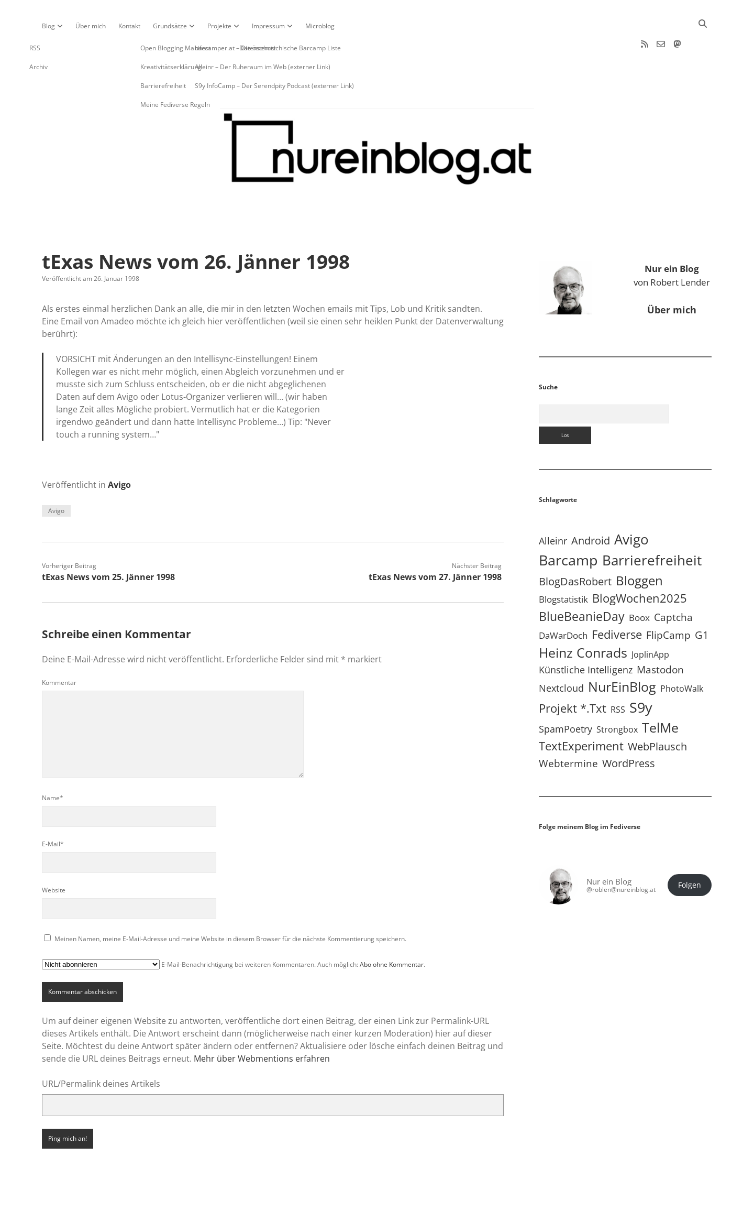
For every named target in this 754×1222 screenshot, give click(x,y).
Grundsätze (170, 25)
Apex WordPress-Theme (344, 1210)
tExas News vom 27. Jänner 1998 (435, 543)
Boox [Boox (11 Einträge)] (639, 584)
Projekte (219, 25)
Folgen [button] (689, 851)
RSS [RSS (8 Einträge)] (618, 676)
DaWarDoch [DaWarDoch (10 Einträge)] (563, 602)
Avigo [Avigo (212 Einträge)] (631, 506)
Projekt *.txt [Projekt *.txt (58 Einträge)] (572, 674)
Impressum (268, 25)
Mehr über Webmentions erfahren (262, 1025)
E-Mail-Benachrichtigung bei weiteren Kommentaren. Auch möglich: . (233, 931)
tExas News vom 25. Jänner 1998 (108, 543)
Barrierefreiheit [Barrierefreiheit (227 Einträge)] (652, 526)
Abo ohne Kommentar (392, 930)
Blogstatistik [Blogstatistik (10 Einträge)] (563, 566)
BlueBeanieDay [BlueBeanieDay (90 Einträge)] (582, 582)
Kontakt (129, 25)
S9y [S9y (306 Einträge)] (640, 673)
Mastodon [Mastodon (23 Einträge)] (660, 636)
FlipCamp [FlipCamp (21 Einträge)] (668, 601)
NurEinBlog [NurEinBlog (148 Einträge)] (622, 653)
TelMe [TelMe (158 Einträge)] (660, 694)
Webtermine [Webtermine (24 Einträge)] (568, 730)
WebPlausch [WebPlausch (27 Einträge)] (657, 713)
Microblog (320, 25)
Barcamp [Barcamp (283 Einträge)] (568, 526)
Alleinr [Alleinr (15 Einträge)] (553, 507)
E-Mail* (53, 810)
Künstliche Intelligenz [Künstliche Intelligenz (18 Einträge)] (586, 635)
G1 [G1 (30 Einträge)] (701, 601)
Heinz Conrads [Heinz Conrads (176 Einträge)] (583, 619)
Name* (52, 764)
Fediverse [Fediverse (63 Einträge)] (617, 600)
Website (53, 856)
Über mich (90, 25)
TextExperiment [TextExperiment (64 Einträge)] (581, 712)
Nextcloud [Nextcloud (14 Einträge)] (561, 654)
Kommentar (59, 649)
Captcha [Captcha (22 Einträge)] (673, 584)
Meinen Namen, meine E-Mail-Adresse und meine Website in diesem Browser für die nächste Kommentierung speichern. (230, 905)
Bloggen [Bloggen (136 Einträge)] (639, 546)
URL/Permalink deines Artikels (101, 1050)
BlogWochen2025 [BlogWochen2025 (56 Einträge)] (639, 564)
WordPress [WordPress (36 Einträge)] (628, 729)
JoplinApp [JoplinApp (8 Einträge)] (650, 621)
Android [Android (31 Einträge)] (590, 507)
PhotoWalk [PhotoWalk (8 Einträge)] (681, 655)
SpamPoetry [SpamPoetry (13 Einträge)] (565, 695)
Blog (48, 25)
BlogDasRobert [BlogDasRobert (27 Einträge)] (575, 548)
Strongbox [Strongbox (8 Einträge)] (617, 696)
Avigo (119, 451)
